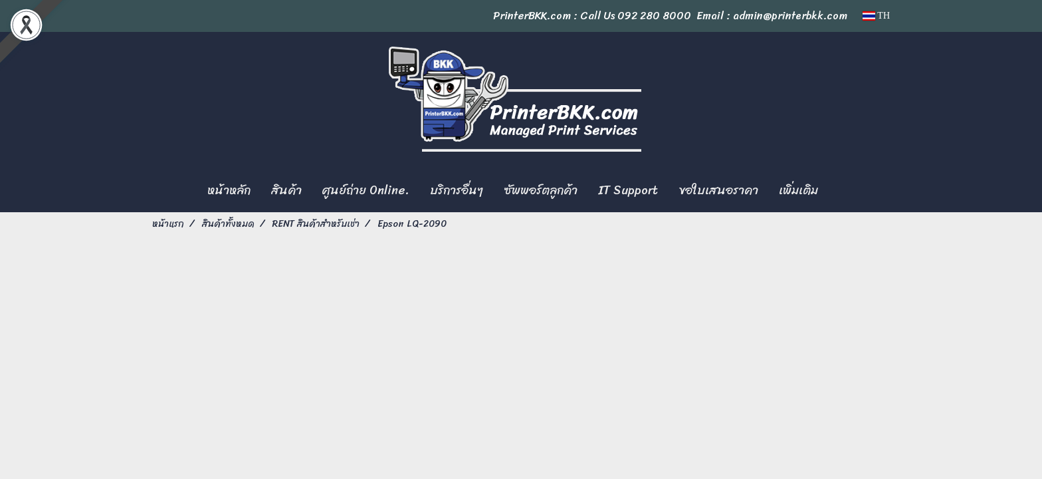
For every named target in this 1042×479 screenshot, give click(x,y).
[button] (840, 191)
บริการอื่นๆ (456, 190)
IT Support (628, 190)
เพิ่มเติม (798, 190)
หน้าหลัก (229, 190)
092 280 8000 (654, 15)
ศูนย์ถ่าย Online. (365, 190)
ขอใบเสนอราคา (718, 190)
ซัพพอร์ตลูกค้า (540, 190)
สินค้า (286, 190)
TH (876, 16)
